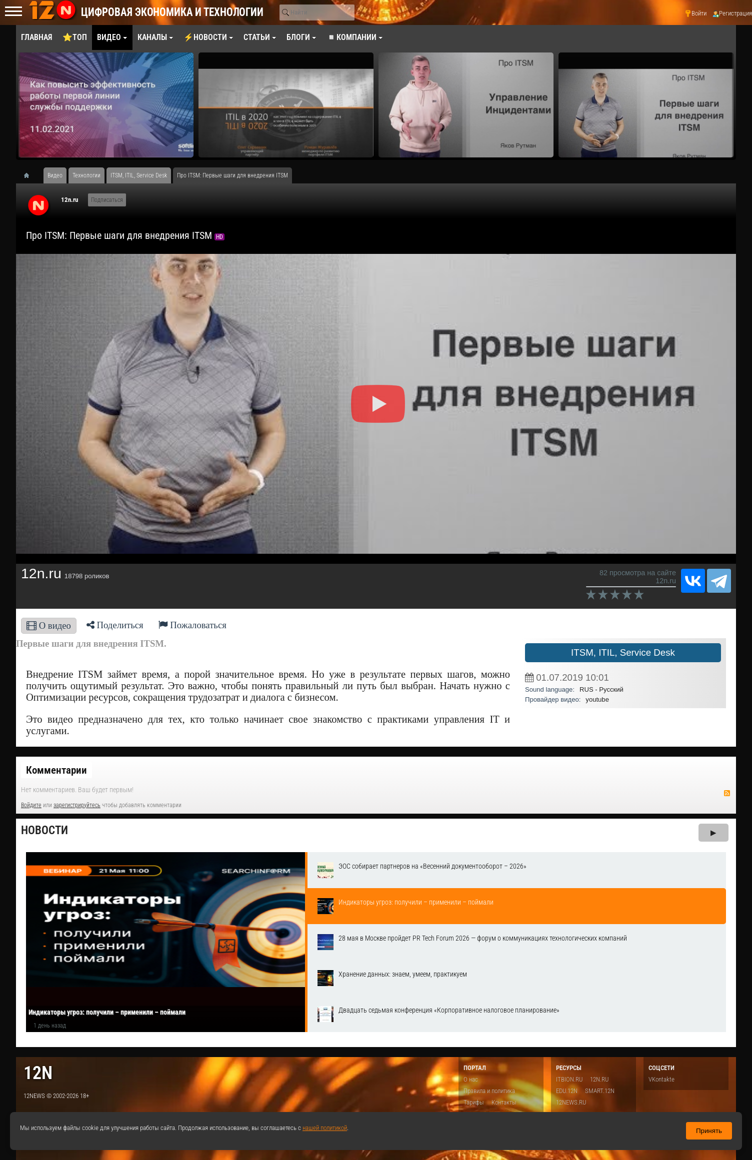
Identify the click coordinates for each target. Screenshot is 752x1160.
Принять (709, 1131)
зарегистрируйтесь (77, 805)
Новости (44, 830)
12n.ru (69, 199)
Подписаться (107, 199)
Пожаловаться (192, 625)
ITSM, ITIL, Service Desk (623, 652)
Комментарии (56, 770)
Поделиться (115, 625)
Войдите (31, 805)
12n (38, 1073)
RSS (727, 793)
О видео (48, 625)
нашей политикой (324, 1128)
